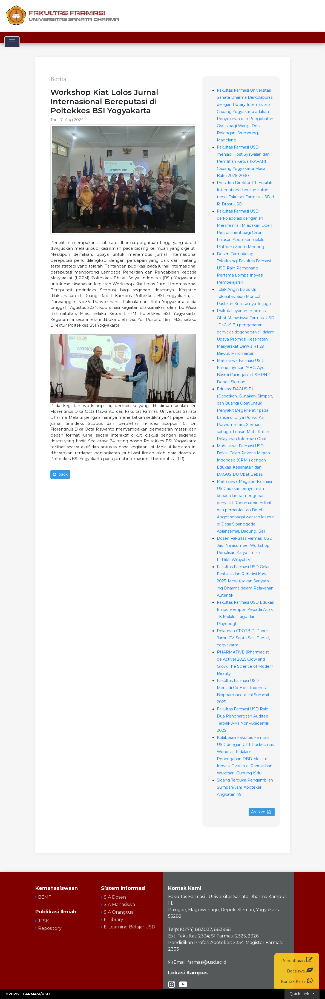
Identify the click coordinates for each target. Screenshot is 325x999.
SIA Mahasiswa (119, 904)
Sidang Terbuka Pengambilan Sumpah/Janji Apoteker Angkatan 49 (245, 787)
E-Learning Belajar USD (129, 927)
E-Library (113, 919)
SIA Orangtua (119, 912)
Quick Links (300, 993)
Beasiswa (300, 970)
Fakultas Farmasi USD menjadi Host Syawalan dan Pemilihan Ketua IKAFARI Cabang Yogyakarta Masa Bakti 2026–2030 (243, 161)
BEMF (44, 897)
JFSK (43, 921)
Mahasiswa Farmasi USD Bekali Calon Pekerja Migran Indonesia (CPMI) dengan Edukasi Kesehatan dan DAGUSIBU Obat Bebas (243, 460)
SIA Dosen (115, 897)
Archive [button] (261, 811)
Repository (50, 928)
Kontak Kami (297, 980)
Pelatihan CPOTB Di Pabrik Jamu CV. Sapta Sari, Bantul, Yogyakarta (243, 637)
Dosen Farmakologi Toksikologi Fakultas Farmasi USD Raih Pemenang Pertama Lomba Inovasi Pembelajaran (244, 268)
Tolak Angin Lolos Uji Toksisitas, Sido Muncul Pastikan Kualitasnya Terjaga (244, 296)
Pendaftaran (297, 959)
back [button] (60, 474)
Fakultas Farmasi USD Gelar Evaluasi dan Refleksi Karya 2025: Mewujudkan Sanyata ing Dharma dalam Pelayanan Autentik (245, 581)
